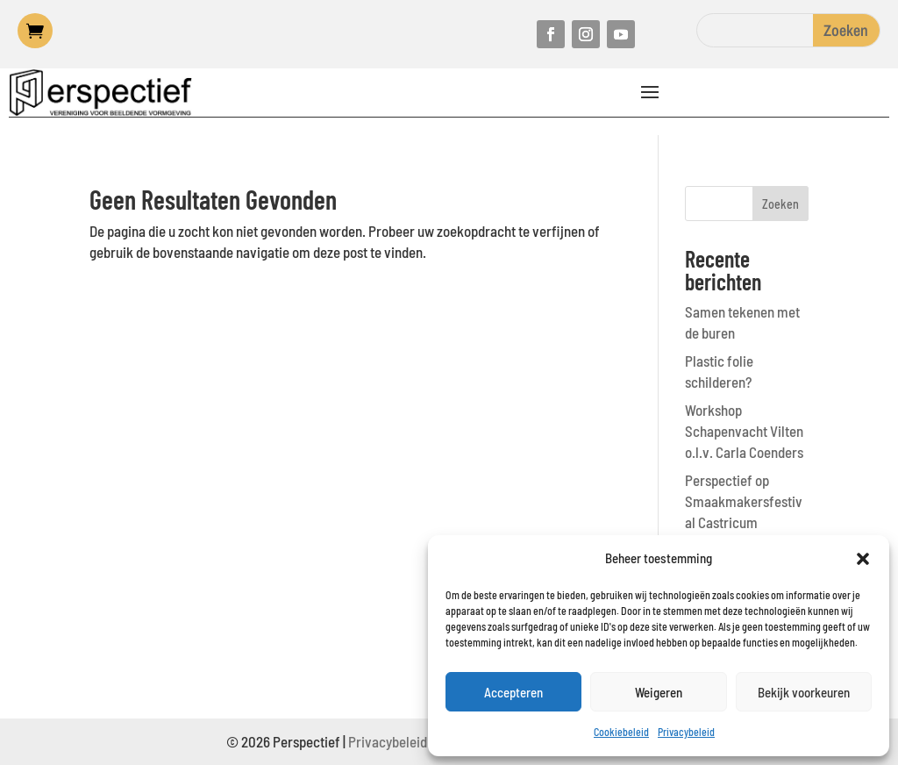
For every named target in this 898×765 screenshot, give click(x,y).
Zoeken (780, 204)
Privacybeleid (686, 732)
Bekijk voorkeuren (804, 692)
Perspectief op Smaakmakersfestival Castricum (743, 501)
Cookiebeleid (621, 732)
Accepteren (513, 692)
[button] (863, 559)
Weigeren (658, 692)
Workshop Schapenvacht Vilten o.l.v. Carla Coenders (744, 431)
